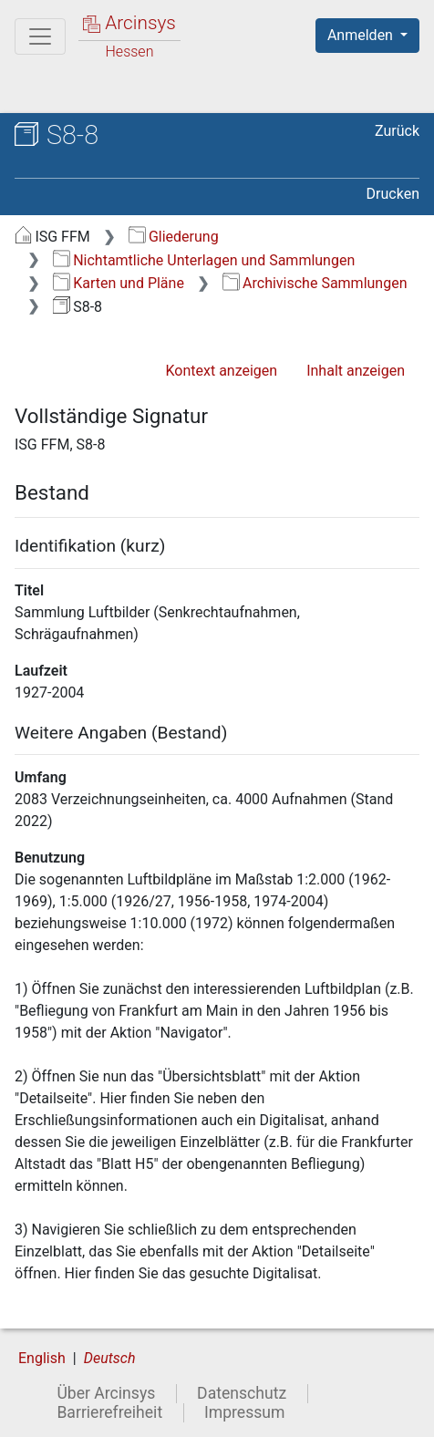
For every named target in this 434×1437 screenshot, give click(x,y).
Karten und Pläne (118, 283)
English (42, 1358)
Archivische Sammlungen (315, 283)
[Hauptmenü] (40, 36)
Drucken (393, 193)
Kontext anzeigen (221, 370)
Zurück (397, 131)
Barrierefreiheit (109, 1412)
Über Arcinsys (106, 1393)
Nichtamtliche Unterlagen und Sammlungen (204, 260)
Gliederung (174, 236)
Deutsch (110, 1358)
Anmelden (362, 35)
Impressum (244, 1412)
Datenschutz (241, 1393)
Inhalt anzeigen (355, 370)
